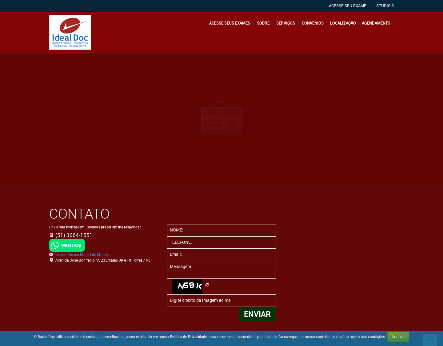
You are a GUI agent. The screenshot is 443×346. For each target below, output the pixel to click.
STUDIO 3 (385, 5)
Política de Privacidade (188, 336)
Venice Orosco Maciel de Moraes (82, 254)
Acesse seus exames (229, 23)
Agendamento (376, 23)
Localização (343, 23)
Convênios (313, 23)
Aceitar (398, 337)
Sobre (263, 23)
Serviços (285, 23)
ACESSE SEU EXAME (347, 5)
